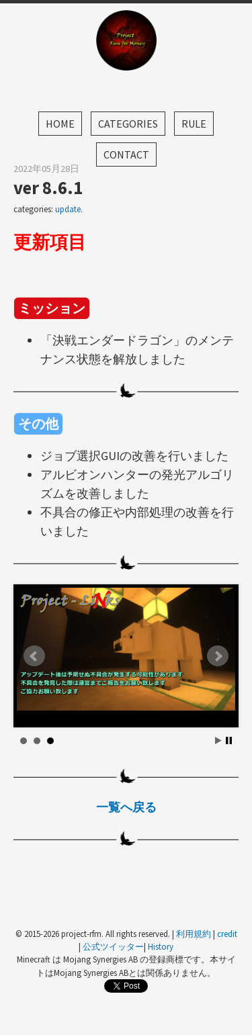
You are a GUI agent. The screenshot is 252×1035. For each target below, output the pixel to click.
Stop (229, 740)
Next (217, 656)
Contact (126, 154)
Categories (128, 123)
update (68, 209)
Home (60, 123)
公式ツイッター (113, 946)
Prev (34, 656)
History (160, 946)
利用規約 (193, 933)
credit (227, 933)
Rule (193, 123)
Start (218, 740)
